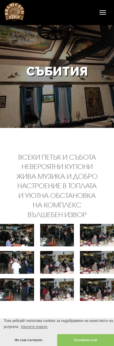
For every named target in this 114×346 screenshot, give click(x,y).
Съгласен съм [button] (85, 340)
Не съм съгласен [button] (28, 340)
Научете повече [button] (34, 327)
